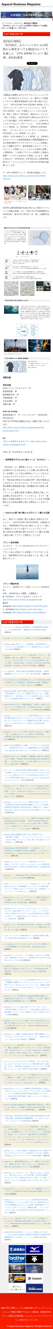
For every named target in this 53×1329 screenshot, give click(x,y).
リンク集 (19, 1320)
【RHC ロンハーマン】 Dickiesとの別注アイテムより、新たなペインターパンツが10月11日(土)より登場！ (27, 791)
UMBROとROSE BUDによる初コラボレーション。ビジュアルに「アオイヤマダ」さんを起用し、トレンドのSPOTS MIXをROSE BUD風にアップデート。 (27, 1094)
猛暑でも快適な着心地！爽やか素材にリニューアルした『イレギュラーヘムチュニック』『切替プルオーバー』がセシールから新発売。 (27, 1036)
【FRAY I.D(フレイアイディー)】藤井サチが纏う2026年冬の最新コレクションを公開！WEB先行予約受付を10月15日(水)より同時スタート (27, 807)
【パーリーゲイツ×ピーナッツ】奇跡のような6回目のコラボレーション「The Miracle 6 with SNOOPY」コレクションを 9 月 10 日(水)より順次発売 (28, 968)
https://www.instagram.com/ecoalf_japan (30, 606)
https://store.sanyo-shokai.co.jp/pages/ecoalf (22, 600)
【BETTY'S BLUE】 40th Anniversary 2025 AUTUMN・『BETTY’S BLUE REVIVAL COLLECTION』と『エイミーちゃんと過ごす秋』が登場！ (27, 823)
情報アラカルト (24, 1312)
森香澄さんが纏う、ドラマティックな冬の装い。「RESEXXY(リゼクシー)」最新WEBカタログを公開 (27, 747)
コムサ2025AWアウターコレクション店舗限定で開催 (27, 985)
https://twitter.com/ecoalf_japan (28, 609)
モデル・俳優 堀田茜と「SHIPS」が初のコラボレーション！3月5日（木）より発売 (27, 707)
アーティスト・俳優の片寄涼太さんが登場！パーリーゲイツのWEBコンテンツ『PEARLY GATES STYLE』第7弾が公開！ (27, 899)
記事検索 (19, 1316)
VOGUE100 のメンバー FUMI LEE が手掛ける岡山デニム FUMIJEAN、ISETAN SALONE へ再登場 (27, 682)
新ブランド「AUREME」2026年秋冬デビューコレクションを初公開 (27, 646)
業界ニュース (17, 1308)
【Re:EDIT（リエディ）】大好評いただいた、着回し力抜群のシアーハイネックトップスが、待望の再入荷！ (27, 1050)
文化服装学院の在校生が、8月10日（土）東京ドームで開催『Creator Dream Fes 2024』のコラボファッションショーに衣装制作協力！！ (27, 1107)
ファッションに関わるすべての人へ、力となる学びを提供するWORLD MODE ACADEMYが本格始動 (27, 1234)
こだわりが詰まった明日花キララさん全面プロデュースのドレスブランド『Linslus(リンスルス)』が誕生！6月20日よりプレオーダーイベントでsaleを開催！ (27, 1153)
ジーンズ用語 (7, 1316)
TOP (3, 23)
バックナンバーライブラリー (37, 1316)
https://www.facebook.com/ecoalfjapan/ (29, 612)
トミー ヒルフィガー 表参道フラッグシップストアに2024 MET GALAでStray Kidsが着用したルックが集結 (27, 1191)
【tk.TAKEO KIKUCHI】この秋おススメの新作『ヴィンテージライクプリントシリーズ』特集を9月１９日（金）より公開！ (27, 927)
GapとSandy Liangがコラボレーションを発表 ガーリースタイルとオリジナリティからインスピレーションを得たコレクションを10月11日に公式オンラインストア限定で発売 (27, 775)
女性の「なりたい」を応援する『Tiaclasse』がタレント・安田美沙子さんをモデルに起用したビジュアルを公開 (28, 957)
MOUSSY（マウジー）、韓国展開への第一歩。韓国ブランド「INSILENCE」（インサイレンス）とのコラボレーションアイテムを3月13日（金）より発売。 (27, 660)
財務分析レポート (33, 1308)
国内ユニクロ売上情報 (24, 638)
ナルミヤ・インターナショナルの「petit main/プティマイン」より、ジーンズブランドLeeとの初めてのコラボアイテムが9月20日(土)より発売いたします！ (27, 913)
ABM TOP (5, 1308)
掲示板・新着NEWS (14, 23)
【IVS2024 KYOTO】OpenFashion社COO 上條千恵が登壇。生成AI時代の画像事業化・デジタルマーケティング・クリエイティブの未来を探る (27, 1118)
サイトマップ (31, 1320)
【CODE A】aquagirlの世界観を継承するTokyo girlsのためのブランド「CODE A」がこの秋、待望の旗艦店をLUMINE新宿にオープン (27, 998)
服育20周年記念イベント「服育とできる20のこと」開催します (28, 1164)
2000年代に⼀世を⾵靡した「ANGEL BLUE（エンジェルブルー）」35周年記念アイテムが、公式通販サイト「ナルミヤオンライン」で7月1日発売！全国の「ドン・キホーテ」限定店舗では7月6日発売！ (27, 1134)
